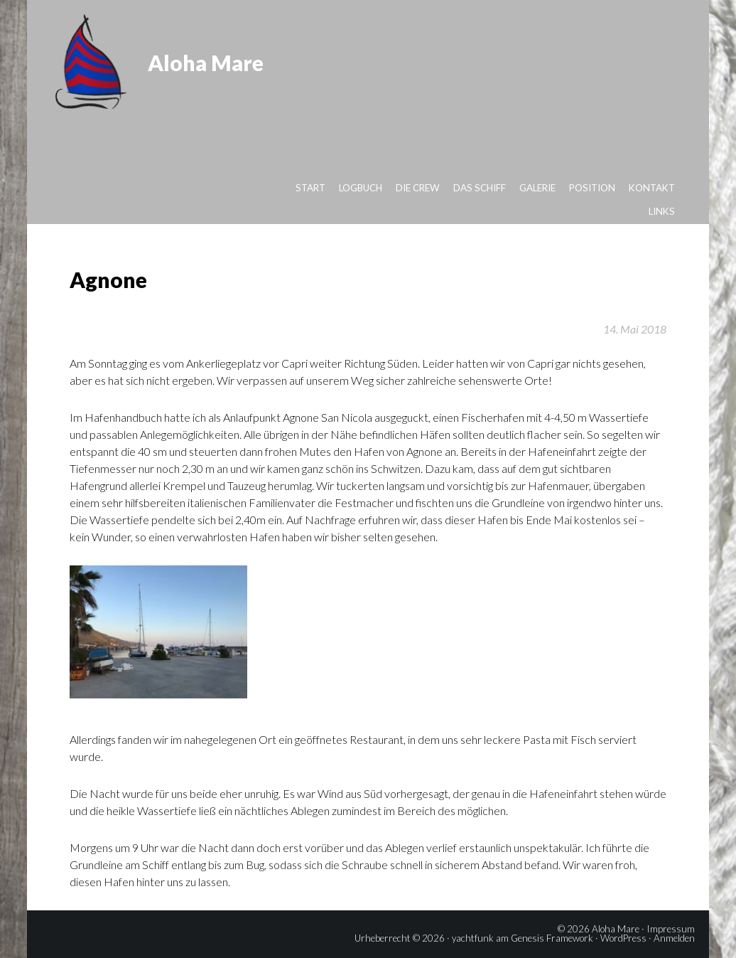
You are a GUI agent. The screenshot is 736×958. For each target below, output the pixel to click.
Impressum (670, 929)
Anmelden (674, 938)
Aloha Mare (206, 62)
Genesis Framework (552, 938)
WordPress (623, 938)
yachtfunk (473, 938)
